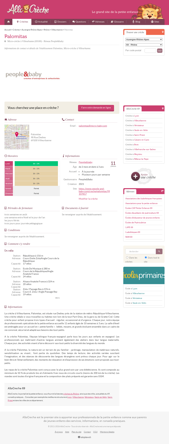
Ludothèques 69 (132, 232)
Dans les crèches (131, 258)
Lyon (70, 397)
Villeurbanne (78, 397)
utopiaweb (84, 437)
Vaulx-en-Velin (100, 397)
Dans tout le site (151, 258)
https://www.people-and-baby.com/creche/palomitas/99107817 (94, 191)
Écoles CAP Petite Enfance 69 (138, 208)
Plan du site (76, 432)
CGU (95, 432)
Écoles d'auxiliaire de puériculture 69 (142, 213)
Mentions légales (107, 432)
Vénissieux (89, 397)
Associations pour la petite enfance (141, 203)
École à (131, 288)
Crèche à (132, 116)
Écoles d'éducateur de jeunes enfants (142, 218)
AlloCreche (28, 9)
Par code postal (133, 50)
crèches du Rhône (71, 394)
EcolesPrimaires (144, 275)
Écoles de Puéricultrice (135, 222)
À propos (59, 432)
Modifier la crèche (88, 199)
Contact (87, 432)
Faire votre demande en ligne (96, 107)
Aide (67, 432)
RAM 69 (128, 237)
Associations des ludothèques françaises (143, 198)
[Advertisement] (91, 75)
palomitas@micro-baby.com (93, 126)
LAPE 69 (129, 227)
